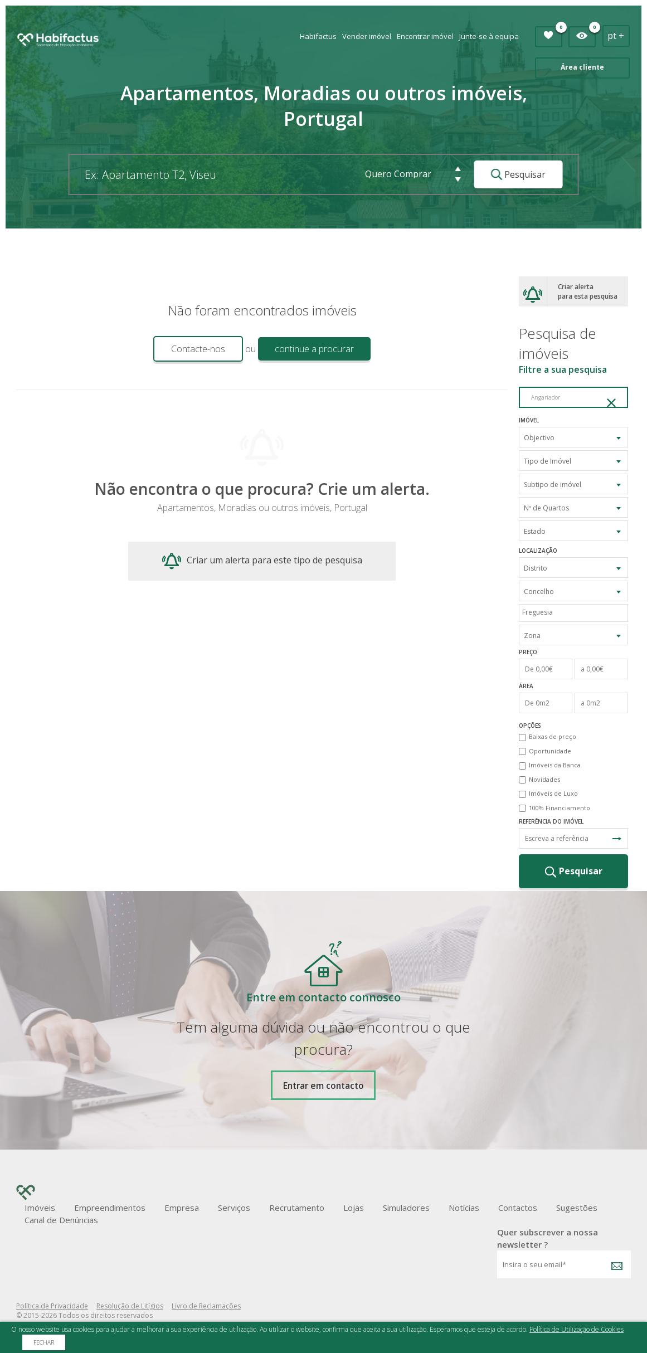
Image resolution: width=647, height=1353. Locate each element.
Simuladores (406, 1207)
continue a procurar (314, 349)
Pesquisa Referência (616, 838)
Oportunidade (550, 751)
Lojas (353, 1207)
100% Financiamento (559, 808)
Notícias (464, 1207)
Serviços (234, 1207)
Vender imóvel (366, 36)
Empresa (181, 1207)
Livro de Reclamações (206, 1306)
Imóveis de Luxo (553, 793)
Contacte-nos (198, 349)
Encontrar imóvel (425, 36)
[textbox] (576, 612)
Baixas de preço (552, 736)
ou (250, 349)
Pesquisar (518, 174)
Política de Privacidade (52, 1306)
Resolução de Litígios (129, 1306)
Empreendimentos (109, 1207)
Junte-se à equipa (489, 36)
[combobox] (573, 437)
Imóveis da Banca (555, 765)
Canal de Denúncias (61, 1219)
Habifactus (318, 36)
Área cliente (582, 67)
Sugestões (576, 1207)
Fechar (43, 1342)
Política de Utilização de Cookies (576, 1329)
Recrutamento (296, 1207)
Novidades (544, 779)
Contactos (517, 1207)
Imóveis (40, 1207)
